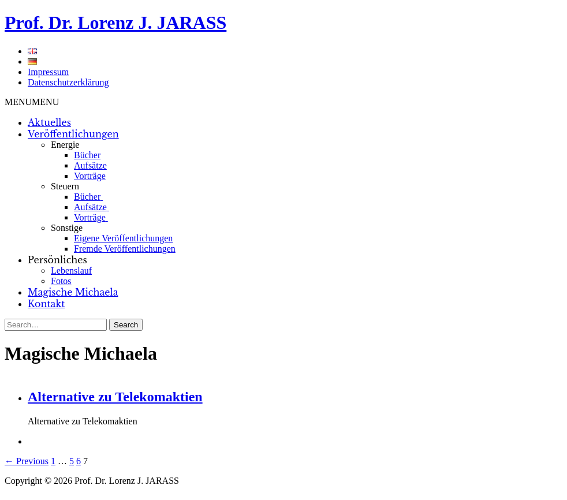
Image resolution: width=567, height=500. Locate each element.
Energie (65, 145)
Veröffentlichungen (73, 134)
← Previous (27, 461)
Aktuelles (49, 122)
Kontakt (46, 303)
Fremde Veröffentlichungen (125, 248)
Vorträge (90, 176)
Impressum (48, 72)
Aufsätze (90, 165)
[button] (32, 102)
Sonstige (67, 228)
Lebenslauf (71, 270)
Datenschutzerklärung (68, 82)
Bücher (87, 155)
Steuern (65, 186)
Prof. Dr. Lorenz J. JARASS (115, 22)
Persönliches (57, 260)
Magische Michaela (73, 292)
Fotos (61, 281)
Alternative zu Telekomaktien (115, 396)
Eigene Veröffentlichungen (123, 238)
